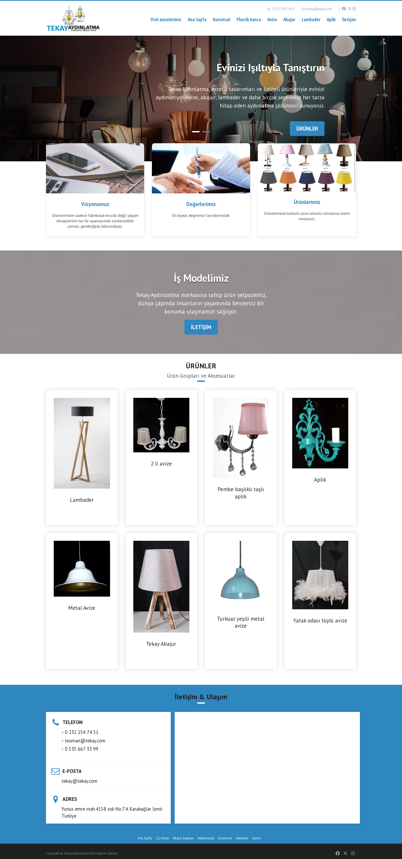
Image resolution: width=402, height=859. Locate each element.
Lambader (311, 19)
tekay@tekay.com (316, 9)
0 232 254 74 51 (280, 9)
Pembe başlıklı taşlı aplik (241, 493)
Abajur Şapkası (183, 838)
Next (395, 98)
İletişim (349, 19)
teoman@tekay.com (85, 741)
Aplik (331, 19)
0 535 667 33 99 (81, 749)
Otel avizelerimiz (165, 19)
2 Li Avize (162, 838)
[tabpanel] (201, 98)
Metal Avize (81, 607)
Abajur (289, 19)
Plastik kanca (249, 19)
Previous (6, 98)
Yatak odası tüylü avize (320, 620)
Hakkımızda (206, 838)
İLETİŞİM (201, 327)
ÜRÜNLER (307, 128)
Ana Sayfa (197, 19)
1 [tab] (196, 131)
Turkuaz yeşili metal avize (240, 622)
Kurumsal (221, 19)
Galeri (256, 838)
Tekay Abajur (161, 643)
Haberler (242, 838)
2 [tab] (206, 131)
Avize (272, 19)
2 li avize (161, 463)
